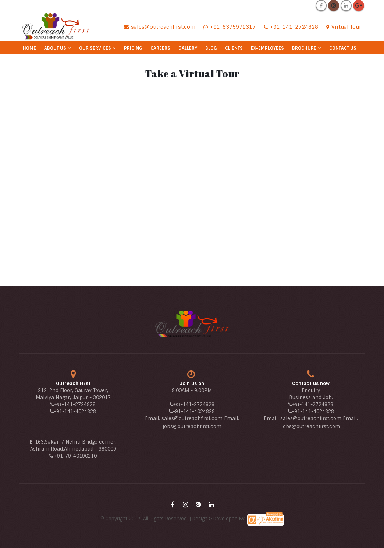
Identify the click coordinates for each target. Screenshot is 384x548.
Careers (160, 48)
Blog (211, 48)
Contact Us (342, 48)
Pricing (133, 48)
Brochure (304, 48)
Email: (153, 418)
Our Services (95, 48)
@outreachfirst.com (197, 426)
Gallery (187, 48)
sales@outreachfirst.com (192, 418)
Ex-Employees (267, 48)
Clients (234, 48)
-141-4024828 (79, 411)
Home (29, 48)
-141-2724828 (79, 404)
